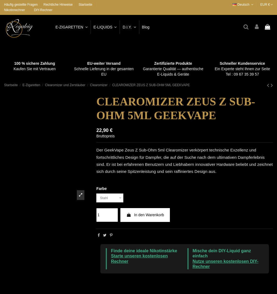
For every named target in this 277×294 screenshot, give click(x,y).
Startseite (85, 5)
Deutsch (243, 5)
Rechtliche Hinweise (59, 5)
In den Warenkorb (145, 216)
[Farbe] (111, 198)
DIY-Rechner (43, 10)
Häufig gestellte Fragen (21, 5)
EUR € (266, 5)
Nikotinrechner (14, 10)
